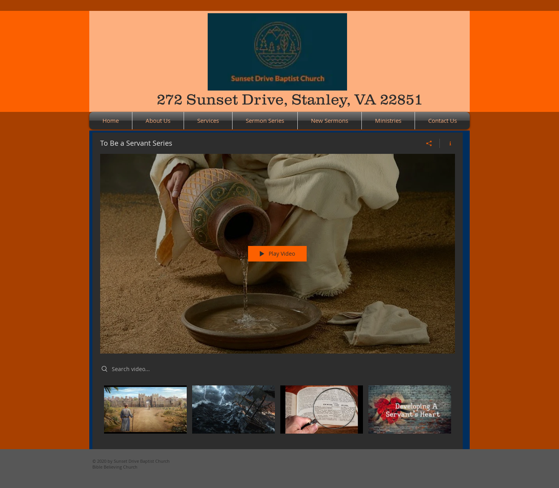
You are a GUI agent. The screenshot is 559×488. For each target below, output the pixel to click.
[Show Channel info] (447, 143)
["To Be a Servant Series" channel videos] (277, 411)
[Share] (429, 143)
